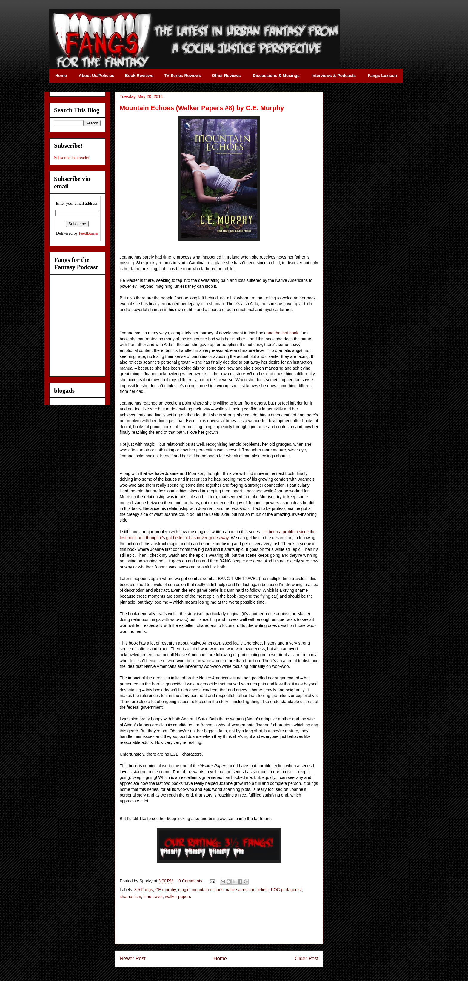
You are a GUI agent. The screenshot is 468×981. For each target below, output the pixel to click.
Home (220, 958)
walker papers (178, 896)
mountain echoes (208, 889)
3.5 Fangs (143, 889)
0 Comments (190, 881)
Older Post (306, 958)
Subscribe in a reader (71, 158)
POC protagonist (286, 889)
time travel (153, 896)
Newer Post (133, 958)
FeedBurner (88, 233)
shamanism (130, 896)
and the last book (282, 332)
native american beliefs (247, 889)
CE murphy (165, 889)
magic (183, 889)
